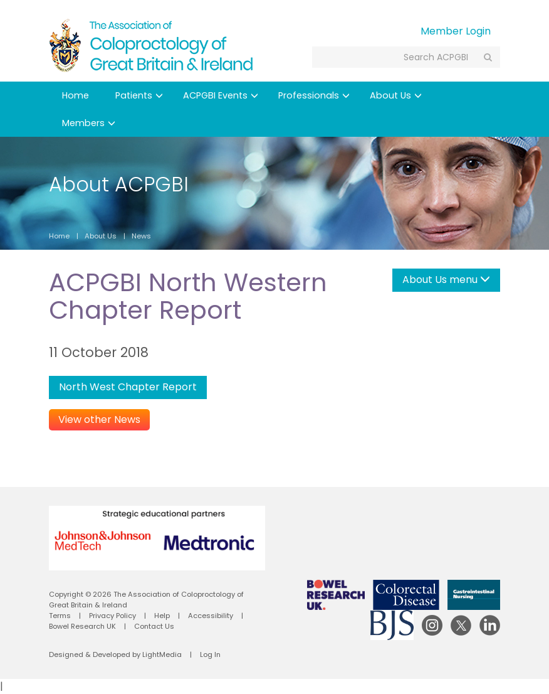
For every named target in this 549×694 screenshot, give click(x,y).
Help (162, 616)
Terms (60, 616)
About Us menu (446, 279)
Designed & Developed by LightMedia (115, 654)
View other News (99, 419)
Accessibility (210, 616)
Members (88, 123)
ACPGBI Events (220, 95)
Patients (139, 95)
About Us (396, 95)
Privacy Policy (112, 616)
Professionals (314, 95)
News (141, 236)
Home (75, 95)
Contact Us (154, 626)
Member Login (456, 31)
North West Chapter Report (128, 387)
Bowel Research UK (82, 626)
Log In (210, 654)
